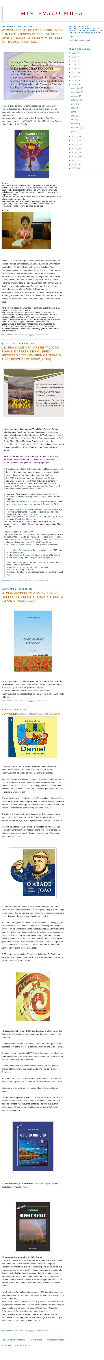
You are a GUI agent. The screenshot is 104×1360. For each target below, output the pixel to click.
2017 (74, 72)
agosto (74, 104)
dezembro (76, 88)
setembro (75, 100)
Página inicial (36, 1340)
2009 (74, 152)
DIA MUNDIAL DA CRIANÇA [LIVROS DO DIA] (31, 713)
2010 (74, 148)
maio (73, 116)
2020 (74, 61)
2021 (74, 57)
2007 (74, 160)
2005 (74, 168)
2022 (74, 53)
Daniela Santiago (40, 1053)
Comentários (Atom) (21, 1345)
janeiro (74, 131)
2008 (74, 156)
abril (73, 120)
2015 (74, 80)
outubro (75, 96)
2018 (74, 69)
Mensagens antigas (55, 1340)
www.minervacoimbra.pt (79, 40)
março (74, 124)
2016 (74, 76)
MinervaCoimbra (52, 13)
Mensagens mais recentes (13, 1340)
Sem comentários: (42, 335)
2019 (74, 65)
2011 (74, 144)
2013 (74, 136)
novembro (76, 92)
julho (73, 108)
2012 (74, 140)
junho (74, 112)
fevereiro (75, 128)
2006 (74, 164)
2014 (74, 84)
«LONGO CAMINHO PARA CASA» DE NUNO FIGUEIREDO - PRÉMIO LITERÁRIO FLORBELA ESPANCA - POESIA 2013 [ (32, 597)
